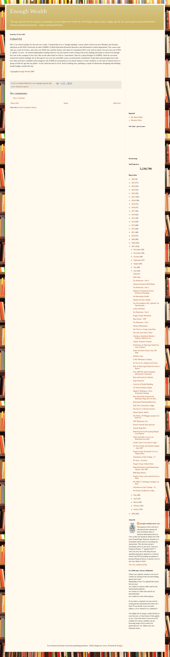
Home (66, 103)
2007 (133, 246)
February (136, 506)
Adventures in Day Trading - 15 (144, 457)
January (136, 509)
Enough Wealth (28, 11)
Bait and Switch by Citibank (143, 377)
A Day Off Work (139, 309)
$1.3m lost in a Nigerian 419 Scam (145, 363)
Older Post (117, 103)
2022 (133, 193)
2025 (133, 183)
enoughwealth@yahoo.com (150, 524)
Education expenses (22, 87)
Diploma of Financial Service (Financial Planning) (143, 292)
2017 (133, 211)
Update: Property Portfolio (142, 342)
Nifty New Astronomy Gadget (143, 405)
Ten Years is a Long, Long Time (144, 329)
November (137, 253)
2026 (133, 179)
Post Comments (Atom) (28, 107)
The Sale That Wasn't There (142, 333)
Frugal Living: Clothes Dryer (143, 464)
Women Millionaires (140, 326)
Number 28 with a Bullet (141, 300)
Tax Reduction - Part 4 (141, 281)
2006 (133, 514)
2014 (133, 222)
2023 (133, 190)
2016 (133, 215)
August (136, 264)
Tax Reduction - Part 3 (141, 287)
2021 (133, 197)
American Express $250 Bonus (144, 284)
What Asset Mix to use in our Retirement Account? (143, 438)
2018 (133, 207)
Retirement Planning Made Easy (144, 402)
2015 (133, 218)
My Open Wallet (137, 117)
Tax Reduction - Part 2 (141, 312)
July (135, 267)
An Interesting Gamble (141, 296)
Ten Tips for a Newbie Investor (144, 409)
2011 (133, 232)
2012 (133, 229)
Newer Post (15, 103)
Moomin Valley (136, 120)
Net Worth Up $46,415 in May (143, 491)
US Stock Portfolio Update (142, 388)
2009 (133, 239)
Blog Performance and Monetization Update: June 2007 (146, 468)
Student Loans (138, 356)
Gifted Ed (136, 274)
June (135, 271)
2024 (133, 186)
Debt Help (136, 277)
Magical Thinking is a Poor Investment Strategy (142, 392)
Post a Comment (19, 98)
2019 (133, 204)
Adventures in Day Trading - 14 (144, 487)
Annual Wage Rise (139, 428)
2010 (133, 236)
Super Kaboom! (138, 381)
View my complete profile (138, 565)
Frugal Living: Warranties (142, 316)
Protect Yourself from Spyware (144, 425)
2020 (133, 200)
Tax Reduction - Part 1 (141, 322)
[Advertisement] (144, 71)
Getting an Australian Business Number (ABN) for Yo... (144, 337)
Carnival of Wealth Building (143, 384)
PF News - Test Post (140, 460)
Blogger (119, 646)
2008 (133, 243)
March (135, 502)
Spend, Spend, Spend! (141, 412)
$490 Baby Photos (139, 473)
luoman (104, 646)
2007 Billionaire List (140, 421)
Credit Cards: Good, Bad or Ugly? (145, 443)
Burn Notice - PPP (139, 319)
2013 (133, 225)
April (135, 499)
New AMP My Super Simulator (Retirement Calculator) (144, 373)
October (136, 257)
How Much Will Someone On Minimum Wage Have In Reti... (145, 398)
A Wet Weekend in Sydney (142, 359)
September (137, 260)
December (137, 250)
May (135, 495)
